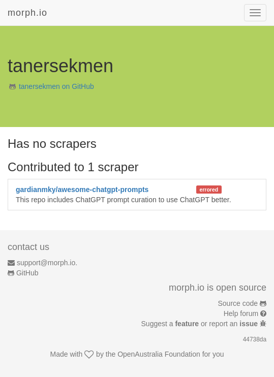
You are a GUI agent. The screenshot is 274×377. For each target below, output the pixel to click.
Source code (238, 303)
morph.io (27, 13)
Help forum (241, 313)
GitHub (27, 273)
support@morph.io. (47, 263)
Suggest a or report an (200, 324)
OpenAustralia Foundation (158, 354)
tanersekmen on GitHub (56, 86)
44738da (254, 339)
